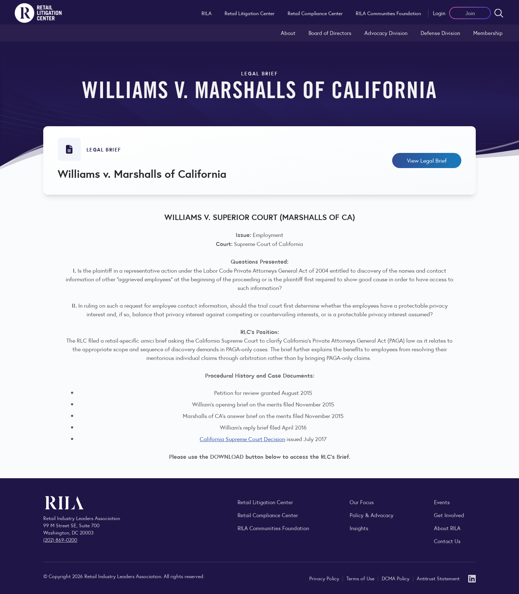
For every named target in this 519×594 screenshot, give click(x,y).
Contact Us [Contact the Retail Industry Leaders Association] (447, 541)
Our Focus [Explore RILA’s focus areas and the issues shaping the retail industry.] (362, 502)
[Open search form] (499, 13)
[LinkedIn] (472, 578)
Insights (359, 528)
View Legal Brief (427, 160)
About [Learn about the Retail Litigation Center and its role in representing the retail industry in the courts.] (288, 32)
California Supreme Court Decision (242, 439)
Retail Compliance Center (315, 13)
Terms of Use (361, 578)
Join (470, 13)
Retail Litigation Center (250, 13)
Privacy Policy (325, 578)
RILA (206, 13)
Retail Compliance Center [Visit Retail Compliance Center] (268, 515)
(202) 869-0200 (60, 539)
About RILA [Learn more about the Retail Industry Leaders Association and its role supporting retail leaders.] (447, 528)
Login (439, 13)
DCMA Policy (396, 578)
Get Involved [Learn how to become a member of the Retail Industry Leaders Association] (449, 515)
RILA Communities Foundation (388, 13)
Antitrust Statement (438, 578)
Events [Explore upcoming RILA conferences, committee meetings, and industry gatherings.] (442, 502)
